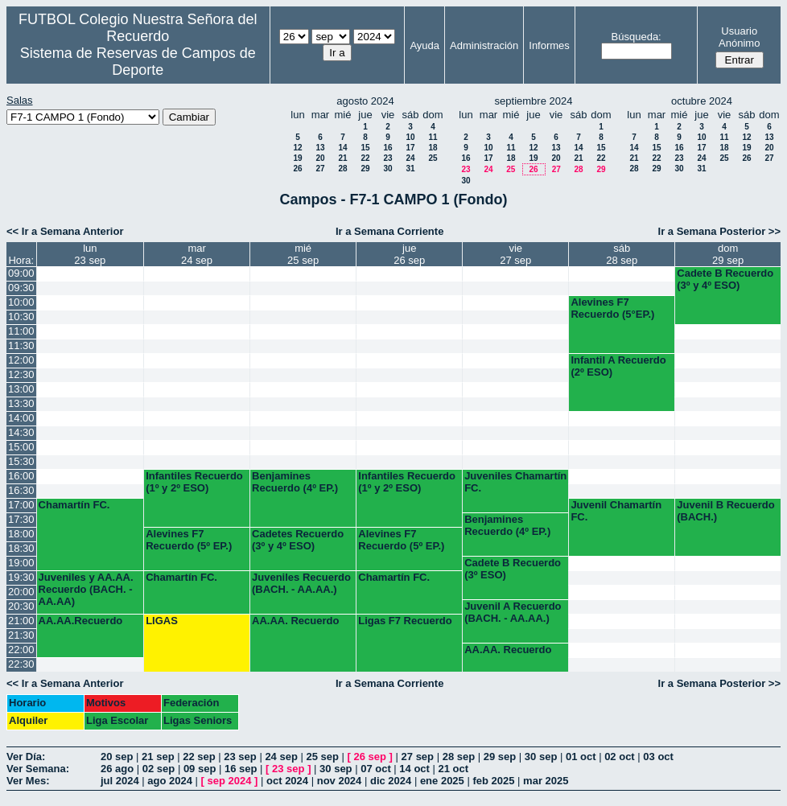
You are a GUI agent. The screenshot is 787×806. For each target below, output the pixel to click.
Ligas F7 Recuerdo (404, 621)
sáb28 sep (621, 254)
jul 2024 (120, 781)
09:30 (21, 288)
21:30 (21, 635)
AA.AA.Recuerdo (81, 621)
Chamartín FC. (74, 505)
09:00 (21, 273)
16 (387, 147)
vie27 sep (515, 254)
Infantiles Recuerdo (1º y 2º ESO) (194, 482)
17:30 (21, 519)
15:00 (21, 447)
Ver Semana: (37, 769)
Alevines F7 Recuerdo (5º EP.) (189, 540)
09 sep (199, 769)
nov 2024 (339, 781)
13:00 (21, 389)
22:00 (21, 650)
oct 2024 (287, 781)
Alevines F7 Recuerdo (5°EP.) (612, 308)
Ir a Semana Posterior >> (719, 231)
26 (297, 168)
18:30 (21, 548)
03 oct (658, 756)
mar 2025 (545, 781)
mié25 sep (303, 254)
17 (410, 147)
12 (297, 147)
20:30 (21, 606)
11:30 (21, 345)
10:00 (21, 302)
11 (432, 137)
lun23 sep (89, 254)
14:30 (21, 432)
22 (365, 158)
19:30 (21, 577)
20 (319, 158)
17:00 (21, 505)
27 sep (418, 756)
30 (387, 168)
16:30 (21, 490)
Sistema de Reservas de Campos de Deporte (138, 61)
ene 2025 (442, 781)
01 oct (581, 756)
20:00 (21, 592)
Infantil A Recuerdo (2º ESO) (618, 366)
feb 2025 (493, 781)
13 (319, 147)
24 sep (281, 756)
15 (365, 147)
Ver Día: (25, 756)
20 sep (117, 756)
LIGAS (162, 621)
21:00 (21, 621)
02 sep (158, 769)
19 (297, 158)
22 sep (199, 756)
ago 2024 (169, 781)
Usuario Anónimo (739, 37)
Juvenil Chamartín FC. (616, 511)
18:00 (21, 534)
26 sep (370, 756)
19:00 (21, 563)
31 (410, 168)
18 (432, 147)
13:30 (21, 403)
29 (365, 168)
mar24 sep (196, 254)
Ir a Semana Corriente (389, 231)
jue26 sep (409, 254)
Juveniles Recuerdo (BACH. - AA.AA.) (301, 583)
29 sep (500, 756)
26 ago (117, 769)
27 (319, 168)
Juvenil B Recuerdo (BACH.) (725, 511)
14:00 (21, 418)
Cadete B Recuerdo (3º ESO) (512, 569)
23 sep (240, 756)
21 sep (158, 756)
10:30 (21, 316)
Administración (484, 45)
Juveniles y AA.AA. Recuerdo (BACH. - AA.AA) (86, 589)
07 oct (376, 769)
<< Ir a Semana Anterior (64, 231)
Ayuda (424, 45)
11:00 (21, 331)
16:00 (21, 476)
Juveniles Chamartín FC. (515, 482)
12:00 (21, 360)
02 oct (619, 756)
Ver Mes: (27, 781)
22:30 (21, 664)
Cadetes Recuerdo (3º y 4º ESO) (298, 540)
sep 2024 (230, 781)
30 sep (541, 756)
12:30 (21, 374)
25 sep (322, 756)
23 (387, 158)
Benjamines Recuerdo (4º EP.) (295, 482)
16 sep (241, 769)
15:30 (21, 461)
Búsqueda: (636, 37)
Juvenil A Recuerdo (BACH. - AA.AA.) (512, 612)
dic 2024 (390, 781)
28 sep (459, 756)
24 (410, 158)
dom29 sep (728, 254)
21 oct (454, 769)
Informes (549, 45)
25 (432, 158)
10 (410, 137)
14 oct (414, 769)
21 (342, 158)
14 (342, 147)
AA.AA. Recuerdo (295, 621)
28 (342, 168)
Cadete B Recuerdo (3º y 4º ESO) (725, 279)
